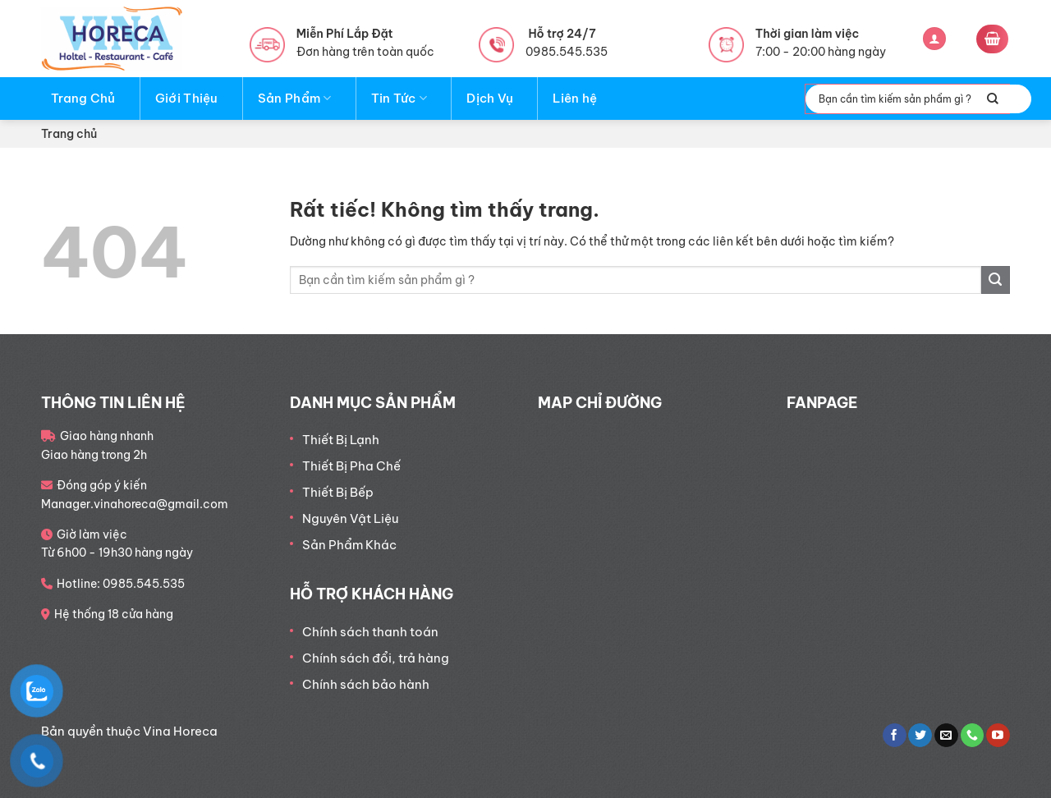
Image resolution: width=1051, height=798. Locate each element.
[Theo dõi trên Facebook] (894, 735)
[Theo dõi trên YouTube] (998, 735)
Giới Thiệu (186, 98)
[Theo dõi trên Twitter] (920, 735)
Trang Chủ (83, 98)
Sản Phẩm (295, 98)
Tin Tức (399, 98)
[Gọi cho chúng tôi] (972, 735)
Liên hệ (575, 98)
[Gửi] (992, 99)
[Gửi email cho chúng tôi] (946, 735)
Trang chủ (69, 133)
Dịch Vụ (489, 98)
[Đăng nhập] (934, 39)
